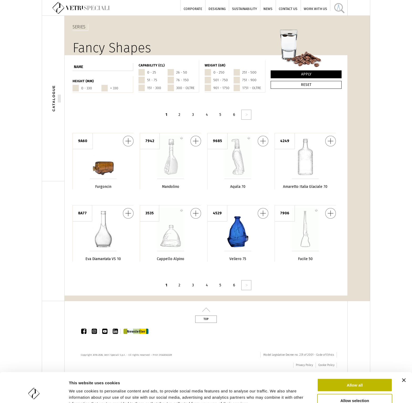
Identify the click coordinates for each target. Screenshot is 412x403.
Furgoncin (103, 186)
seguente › (246, 115)
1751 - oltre (251, 88)
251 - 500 (249, 72)
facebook (85, 331)
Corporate (193, 9)
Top (206, 319)
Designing (217, 9)
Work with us (315, 9)
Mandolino (170, 186)
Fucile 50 (305, 259)
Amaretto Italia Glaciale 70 (305, 186)
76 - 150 (182, 80)
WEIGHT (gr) (215, 65)
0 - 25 (151, 72)
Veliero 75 (237, 259)
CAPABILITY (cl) (151, 65)
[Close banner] (404, 352)
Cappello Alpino (170, 259)
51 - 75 (152, 80)
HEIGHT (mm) (83, 81)
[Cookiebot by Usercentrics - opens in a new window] (34, 393)
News (267, 9)
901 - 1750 (221, 88)
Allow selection (354, 372)
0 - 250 (218, 72)
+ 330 (114, 88)
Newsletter (136, 331)
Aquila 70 (237, 186)
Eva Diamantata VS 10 (103, 259)
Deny (355, 387)
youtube (106, 331)
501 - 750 (220, 80)
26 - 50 (181, 72)
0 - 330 (86, 88)
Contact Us (288, 9)
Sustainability (244, 9)
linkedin (117, 331)
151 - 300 (154, 88)
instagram (96, 331)
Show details (276, 392)
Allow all (355, 357)
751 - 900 (249, 80)
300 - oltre (185, 88)
